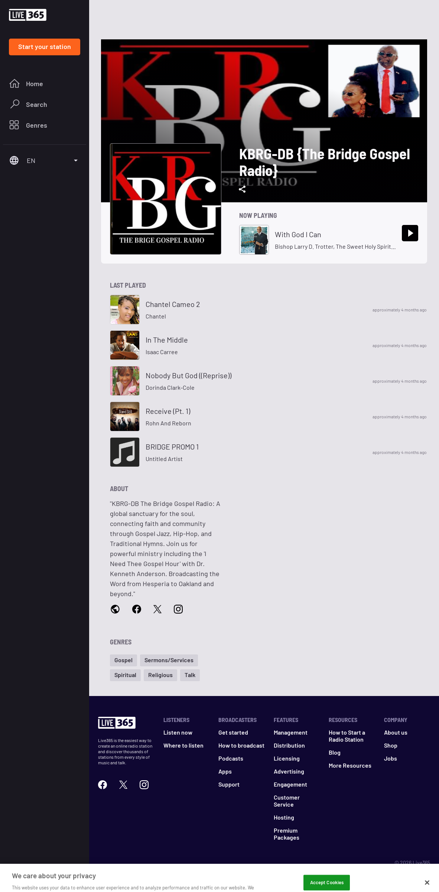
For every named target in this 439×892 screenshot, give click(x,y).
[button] (123, 660)
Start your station (44, 46)
